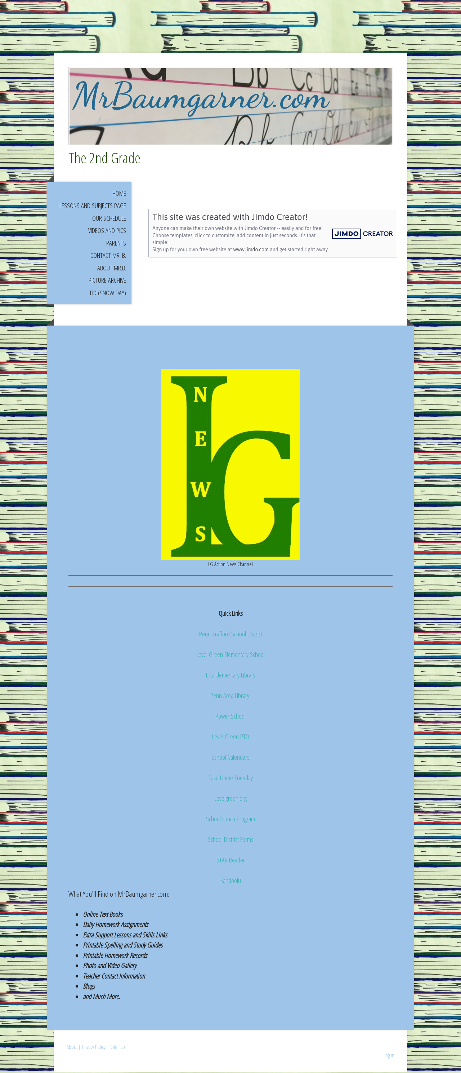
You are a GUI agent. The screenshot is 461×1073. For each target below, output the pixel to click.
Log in (389, 1056)
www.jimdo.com (251, 251)
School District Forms (231, 840)
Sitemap (117, 1048)
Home (119, 194)
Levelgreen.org (230, 799)
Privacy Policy (94, 1048)
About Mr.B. (111, 269)
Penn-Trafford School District (230, 635)
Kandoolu (230, 882)
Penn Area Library (230, 697)
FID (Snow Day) (108, 294)
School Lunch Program (230, 820)
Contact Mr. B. (108, 256)
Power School (230, 717)
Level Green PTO (230, 738)
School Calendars (230, 758)
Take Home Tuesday (231, 779)
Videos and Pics (107, 232)
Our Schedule (109, 219)
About (72, 1048)
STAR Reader (230, 861)
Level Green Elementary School (230, 656)
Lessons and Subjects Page (92, 207)
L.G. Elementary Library (230, 676)
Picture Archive (107, 281)
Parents (116, 244)
